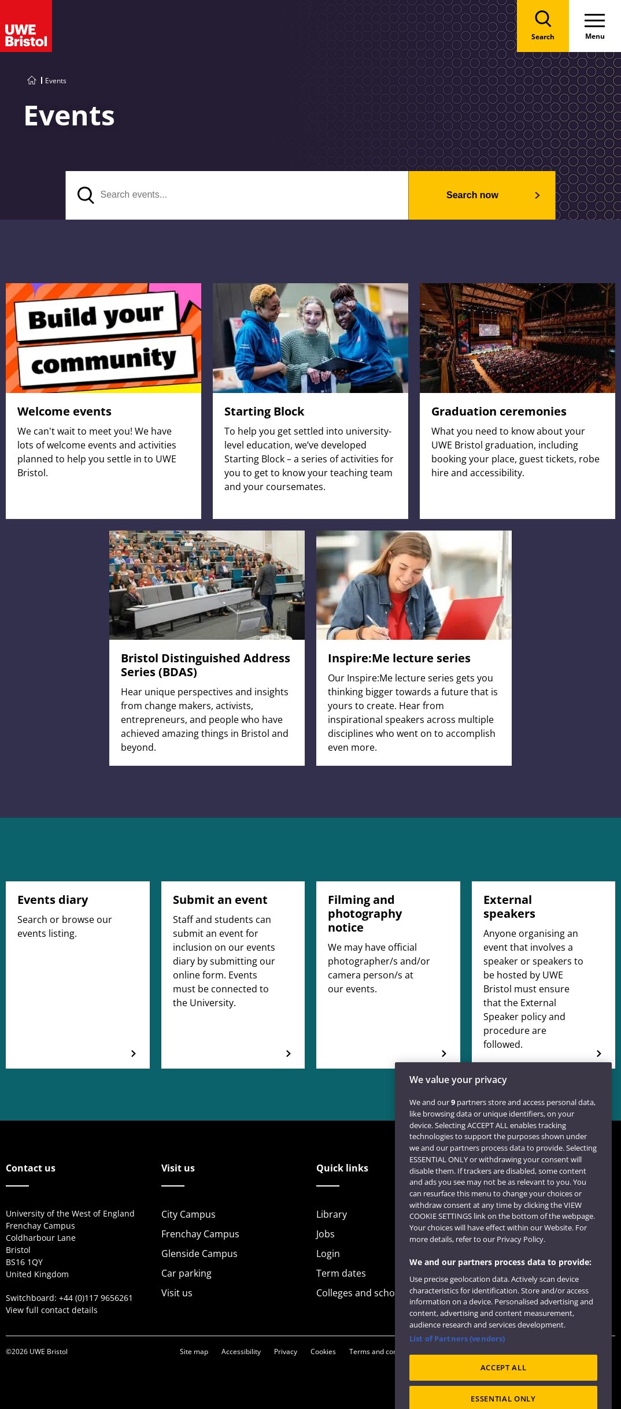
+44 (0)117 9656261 (96, 1297)
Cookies (323, 1351)
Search (472, 195)
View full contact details (52, 1309)
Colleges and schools (362, 1292)
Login (328, 1253)
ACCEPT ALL (503, 1383)
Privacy (285, 1351)
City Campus (188, 1214)
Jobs (325, 1234)
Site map (194, 1351)
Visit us (177, 1292)
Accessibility (241, 1351)
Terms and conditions (384, 1351)
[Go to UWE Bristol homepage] (31, 81)
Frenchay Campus (200, 1234)
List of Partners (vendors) (457, 1354)
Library (331, 1214)
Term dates (341, 1273)
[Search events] (237, 195)
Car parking (186, 1273)
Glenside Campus (199, 1253)
